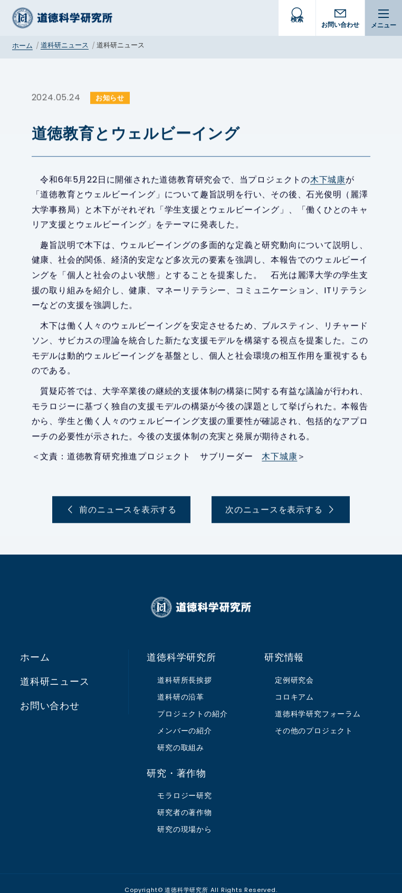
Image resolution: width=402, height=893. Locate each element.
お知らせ (98, 98)
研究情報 (284, 644)
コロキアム (294, 684)
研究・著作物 (176, 760)
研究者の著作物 (184, 799)
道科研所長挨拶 (184, 667)
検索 (297, 19)
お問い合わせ (340, 24)
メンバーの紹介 (184, 717)
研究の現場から (184, 816)
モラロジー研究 (184, 783)
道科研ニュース (65, 45)
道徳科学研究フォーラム (318, 701)
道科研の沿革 (180, 684)
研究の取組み (180, 734)
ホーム (22, 45)
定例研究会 (294, 667)
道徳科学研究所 (62, 17)
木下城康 (316, 180)
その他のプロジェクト (314, 717)
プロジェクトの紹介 (192, 701)
